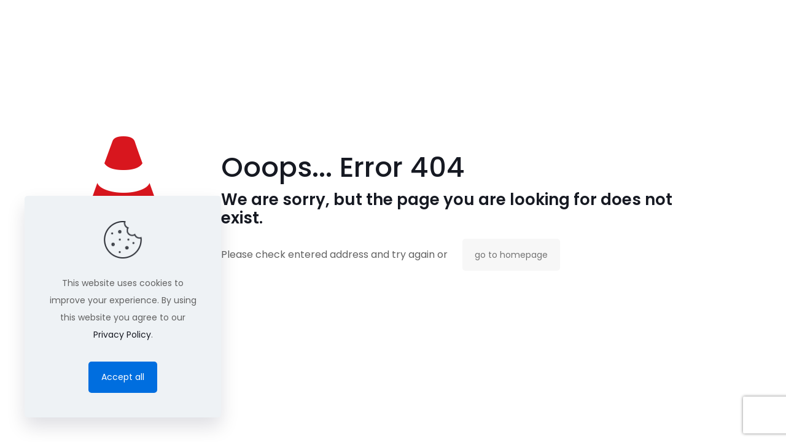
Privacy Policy (122, 334)
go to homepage (511, 255)
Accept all (122, 377)
